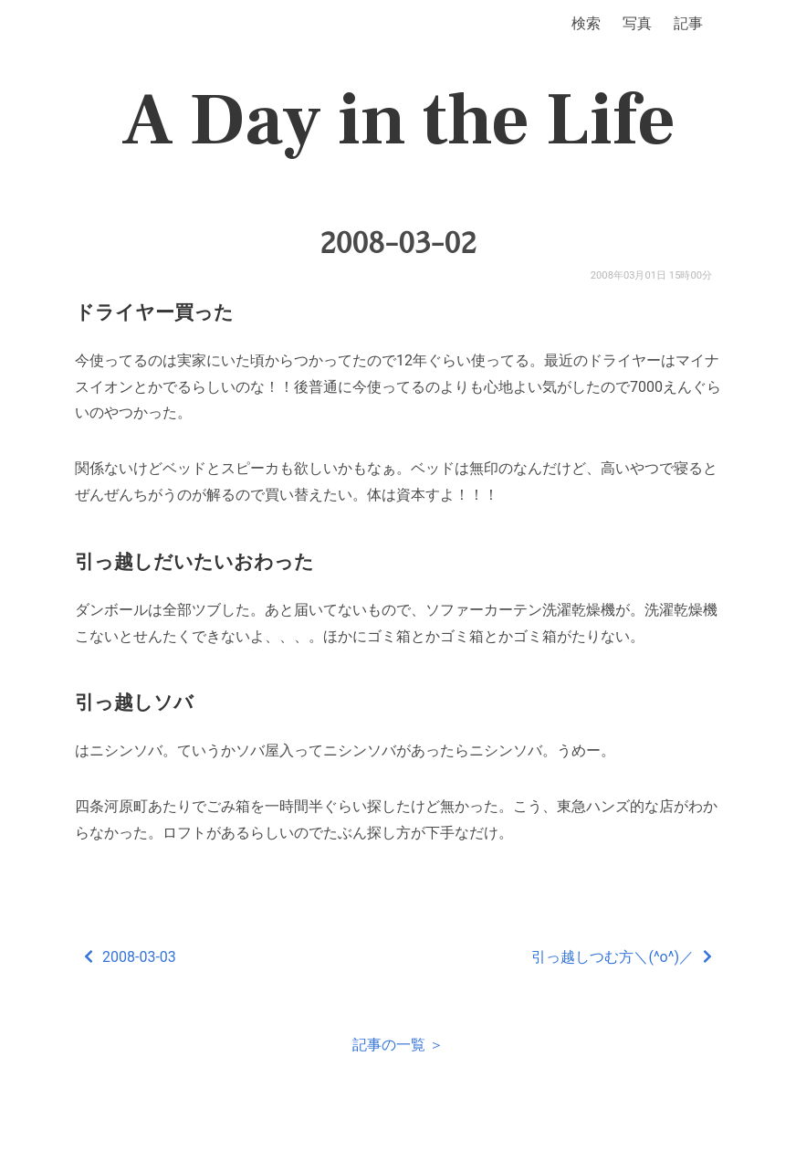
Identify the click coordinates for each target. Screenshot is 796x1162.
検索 (586, 23)
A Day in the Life (398, 120)
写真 (637, 23)
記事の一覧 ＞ (398, 1044)
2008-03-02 (398, 243)
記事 (688, 23)
